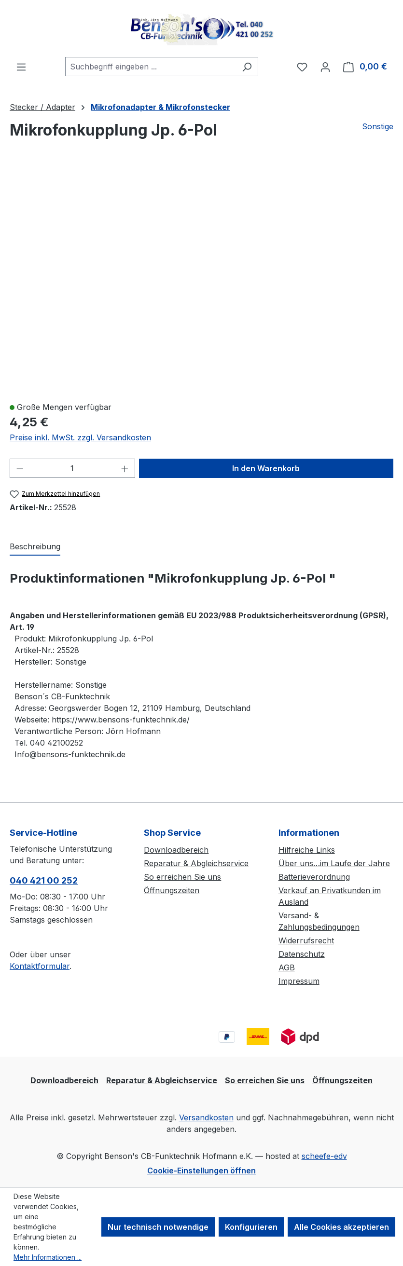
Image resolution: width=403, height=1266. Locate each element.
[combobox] (150, 66)
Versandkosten (206, 1117)
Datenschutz (301, 954)
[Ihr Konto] (325, 66)
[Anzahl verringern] (20, 468)
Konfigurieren (251, 1227)
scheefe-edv (324, 1156)
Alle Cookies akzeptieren (341, 1227)
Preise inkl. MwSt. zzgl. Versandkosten (80, 437)
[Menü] (21, 66)
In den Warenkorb (266, 468)
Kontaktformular (39, 966)
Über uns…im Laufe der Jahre (334, 863)
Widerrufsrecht (306, 940)
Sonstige (377, 126)
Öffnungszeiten (171, 890)
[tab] (35, 547)
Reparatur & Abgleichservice (196, 863)
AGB (286, 967)
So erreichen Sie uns (182, 877)
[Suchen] (247, 66)
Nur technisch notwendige (158, 1227)
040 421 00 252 (44, 880)
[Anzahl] (72, 468)
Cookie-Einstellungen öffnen (201, 1170)
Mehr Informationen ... (48, 1257)
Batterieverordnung (314, 877)
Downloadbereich (176, 850)
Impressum (299, 981)
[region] (201, 280)
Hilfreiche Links (306, 850)
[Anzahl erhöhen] (125, 468)
